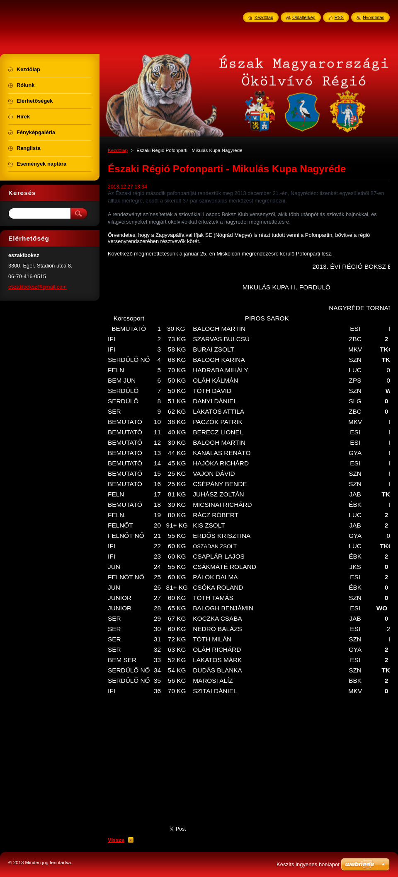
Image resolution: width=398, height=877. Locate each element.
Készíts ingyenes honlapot (308, 864)
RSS (339, 17)
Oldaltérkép (303, 17)
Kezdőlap (118, 150)
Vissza (116, 840)
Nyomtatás (373, 17)
